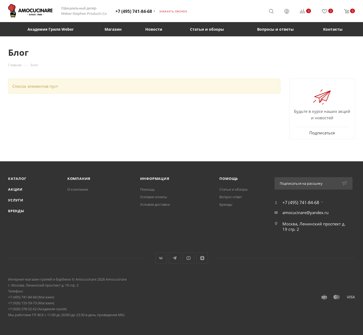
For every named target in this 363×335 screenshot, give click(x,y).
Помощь (147, 189)
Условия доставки (155, 204)
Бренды (16, 210)
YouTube (188, 258)
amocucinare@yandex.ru (305, 212)
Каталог (17, 178)
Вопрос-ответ (230, 196)
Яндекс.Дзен (202, 258)
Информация (155, 178)
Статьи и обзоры (233, 189)
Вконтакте (161, 258)
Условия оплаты (153, 196)
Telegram (175, 258)
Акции (15, 189)
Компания (79, 178)
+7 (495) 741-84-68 (133, 11)
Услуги (15, 200)
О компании (77, 189)
